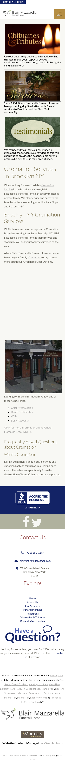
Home (32, 598)
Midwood (23, 693)
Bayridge (48, 693)
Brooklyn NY (56, 675)
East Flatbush (33, 688)
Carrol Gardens (19, 684)
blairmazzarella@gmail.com (35, 560)
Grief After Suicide (22, 407)
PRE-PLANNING (13, 2)
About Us (32, 602)
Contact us (34, 257)
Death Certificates (22, 412)
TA (43, 755)
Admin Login (8, 755)
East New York (38, 697)
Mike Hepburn (53, 743)
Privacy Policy (51, 755)
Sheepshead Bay (51, 684)
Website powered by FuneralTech (27, 755)
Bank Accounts (20, 420)
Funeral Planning (32, 609)
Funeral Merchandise (32, 621)
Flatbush (20, 688)
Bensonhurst (36, 693)
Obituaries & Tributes (32, 617)
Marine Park (48, 688)
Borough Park (7, 688)
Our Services (32, 605)
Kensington (35, 684)
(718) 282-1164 (35, 552)
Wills (14, 416)
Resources (33, 613)
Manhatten (23, 697)
